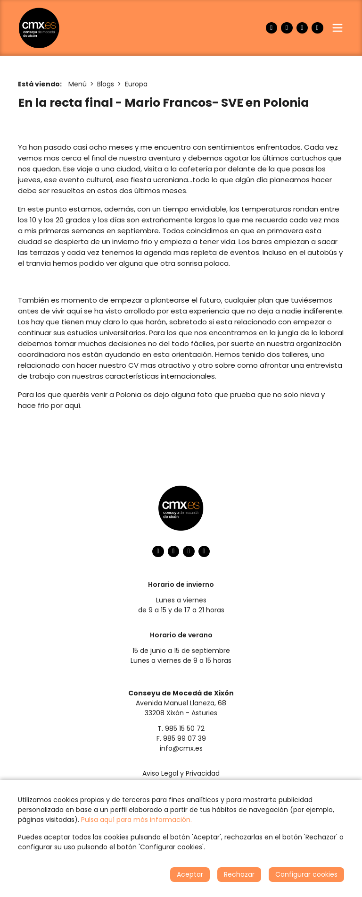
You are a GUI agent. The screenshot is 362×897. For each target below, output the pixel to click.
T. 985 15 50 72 (181, 728)
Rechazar (239, 874)
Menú (77, 84)
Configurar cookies (306, 874)
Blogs (105, 84)
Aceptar (190, 874)
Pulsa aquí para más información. (136, 819)
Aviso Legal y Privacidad (181, 773)
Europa (136, 84)
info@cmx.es (181, 748)
